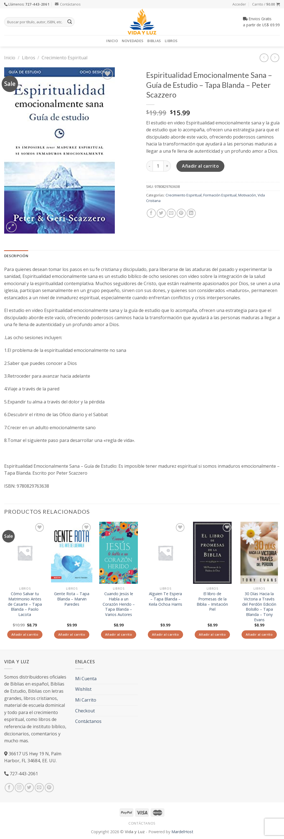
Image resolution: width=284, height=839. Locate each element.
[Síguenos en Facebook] (9, 787)
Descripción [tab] (16, 255)
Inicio (112, 40)
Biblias (154, 40)
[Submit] (69, 22)
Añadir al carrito (200, 166)
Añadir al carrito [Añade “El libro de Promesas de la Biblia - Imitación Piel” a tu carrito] (212, 634)
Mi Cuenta (86, 679)
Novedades (132, 40)
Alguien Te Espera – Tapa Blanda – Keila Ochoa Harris (165, 599)
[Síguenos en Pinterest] (49, 787)
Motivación (247, 195)
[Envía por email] (171, 213)
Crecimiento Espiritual (64, 58)
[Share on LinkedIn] (191, 213)
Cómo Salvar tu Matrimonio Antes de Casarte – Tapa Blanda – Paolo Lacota (25, 604)
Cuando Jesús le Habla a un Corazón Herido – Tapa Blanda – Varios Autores (119, 604)
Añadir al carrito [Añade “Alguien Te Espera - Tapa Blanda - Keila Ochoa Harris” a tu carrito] (165, 634)
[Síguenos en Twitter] (29, 787)
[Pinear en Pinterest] (181, 213)
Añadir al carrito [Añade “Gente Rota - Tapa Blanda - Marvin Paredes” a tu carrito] (71, 634)
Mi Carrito (85, 700)
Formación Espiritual (220, 195)
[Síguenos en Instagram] (19, 787)
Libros (171, 40)
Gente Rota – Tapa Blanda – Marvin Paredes (71, 599)
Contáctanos (68, 4)
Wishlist (83, 689)
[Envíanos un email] (39, 787)
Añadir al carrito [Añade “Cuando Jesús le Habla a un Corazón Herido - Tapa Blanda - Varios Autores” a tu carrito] (118, 634)
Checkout (85, 711)
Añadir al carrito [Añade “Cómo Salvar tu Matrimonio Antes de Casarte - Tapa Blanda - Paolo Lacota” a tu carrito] (24, 634)
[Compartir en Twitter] (161, 213)
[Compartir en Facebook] (151, 213)
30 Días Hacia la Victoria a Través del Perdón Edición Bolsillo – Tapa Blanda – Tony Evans (259, 606)
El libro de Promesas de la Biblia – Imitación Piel (212, 601)
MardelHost (182, 831)
